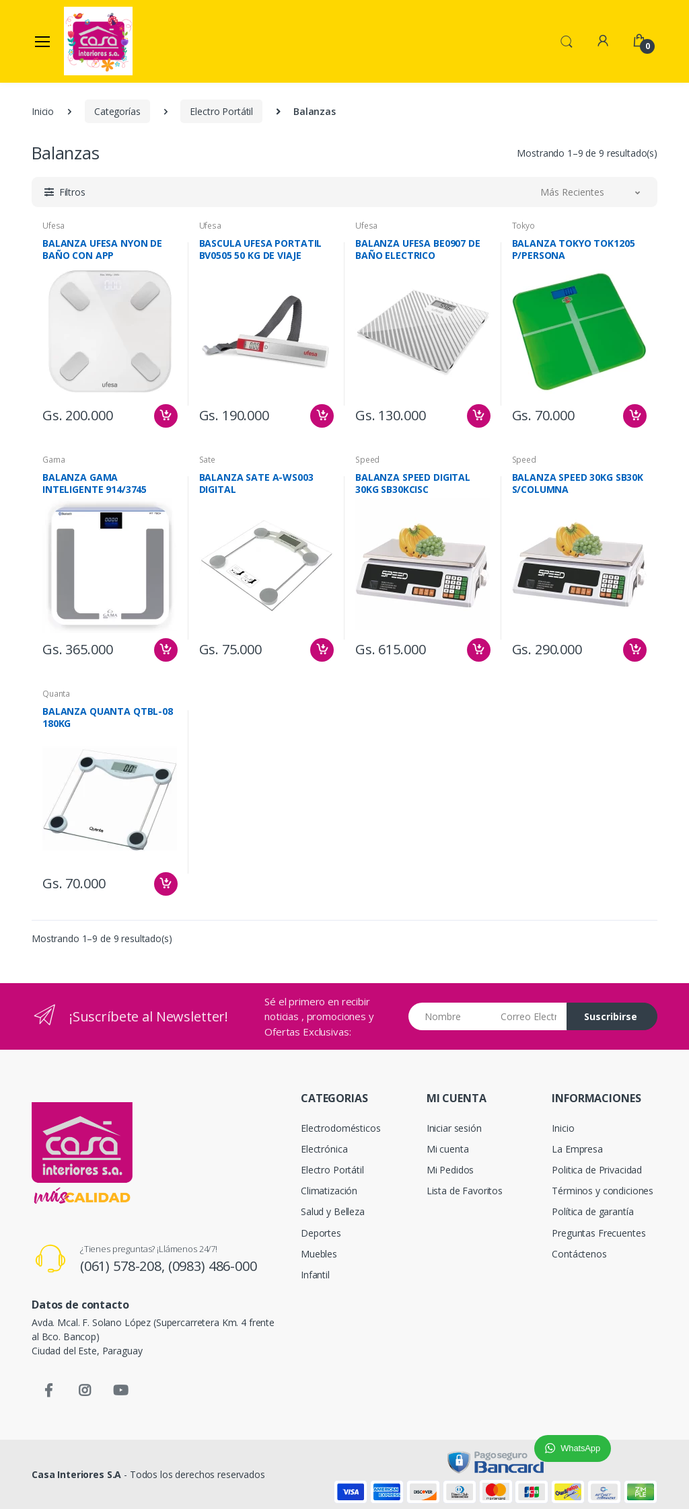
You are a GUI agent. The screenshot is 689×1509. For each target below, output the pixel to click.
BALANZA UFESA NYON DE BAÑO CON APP (102, 249)
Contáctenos (579, 1253)
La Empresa (577, 1149)
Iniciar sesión (454, 1128)
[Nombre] (449, 1016)
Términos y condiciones (602, 1190)
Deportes (321, 1233)
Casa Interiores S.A (76, 1474)
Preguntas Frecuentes (598, 1233)
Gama (53, 459)
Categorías (117, 111)
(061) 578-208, (124, 1266)
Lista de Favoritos (465, 1190)
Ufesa (53, 225)
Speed (367, 459)
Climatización (329, 1190)
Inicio (43, 111)
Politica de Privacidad (597, 1169)
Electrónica (324, 1149)
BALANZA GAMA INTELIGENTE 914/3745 (94, 483)
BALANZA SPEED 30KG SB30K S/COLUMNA (578, 483)
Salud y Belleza (333, 1211)
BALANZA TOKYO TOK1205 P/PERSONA (573, 249)
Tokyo (523, 225)
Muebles (319, 1253)
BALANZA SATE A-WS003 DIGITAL (256, 483)
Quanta (56, 693)
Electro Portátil (221, 111)
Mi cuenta (448, 1149)
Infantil (315, 1274)
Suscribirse (610, 1016)
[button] (566, 40)
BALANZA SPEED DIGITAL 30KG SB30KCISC (412, 483)
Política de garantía (592, 1211)
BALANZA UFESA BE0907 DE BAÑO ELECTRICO (417, 249)
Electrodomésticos (341, 1128)
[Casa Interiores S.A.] (98, 41)
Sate (207, 459)
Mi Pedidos (450, 1169)
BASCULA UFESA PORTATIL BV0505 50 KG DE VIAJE (260, 249)
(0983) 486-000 (212, 1266)
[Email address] (528, 1016)
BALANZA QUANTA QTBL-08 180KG (107, 717)
